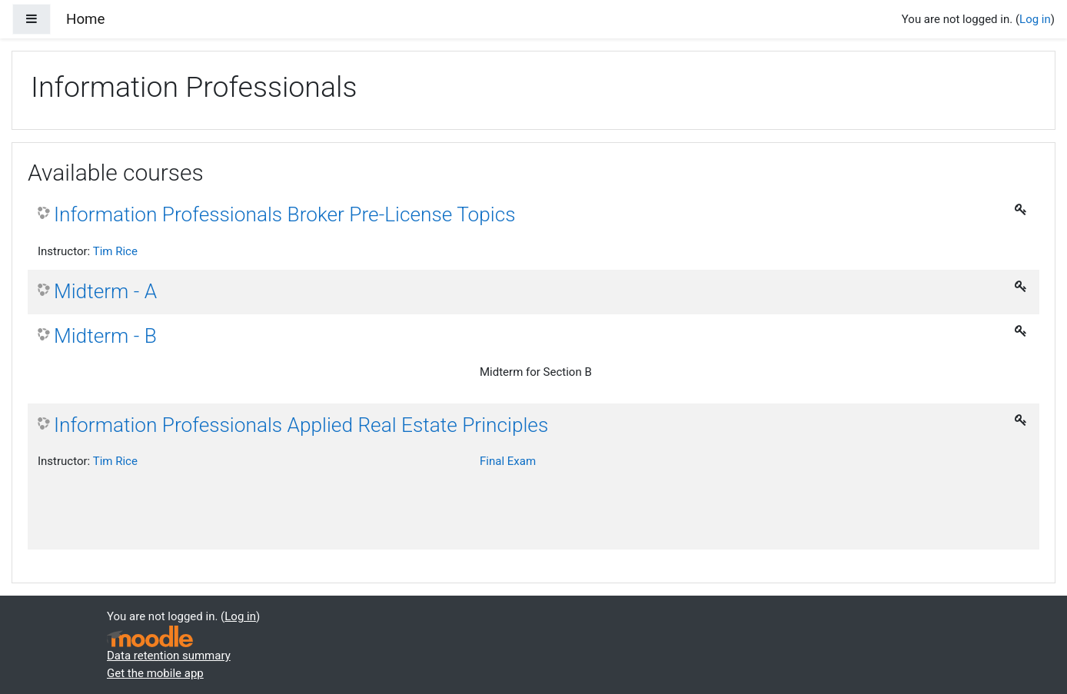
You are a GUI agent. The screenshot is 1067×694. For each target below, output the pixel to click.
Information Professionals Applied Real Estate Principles (301, 425)
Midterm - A (105, 291)
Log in (1035, 19)
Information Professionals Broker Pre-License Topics (285, 214)
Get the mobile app (155, 673)
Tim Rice (115, 251)
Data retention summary (169, 655)
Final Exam (508, 461)
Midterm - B (105, 335)
